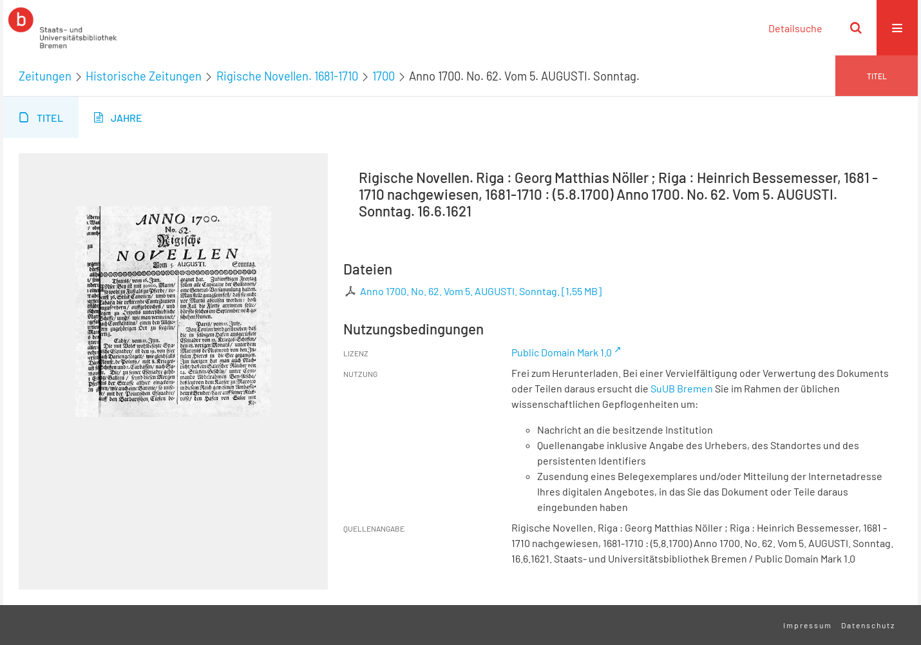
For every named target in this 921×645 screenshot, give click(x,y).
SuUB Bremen (681, 388)
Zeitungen (45, 76)
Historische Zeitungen (144, 76)
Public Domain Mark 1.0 (561, 352)
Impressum (807, 625)
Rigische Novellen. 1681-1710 (287, 76)
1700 (383, 76)
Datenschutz (868, 625)
